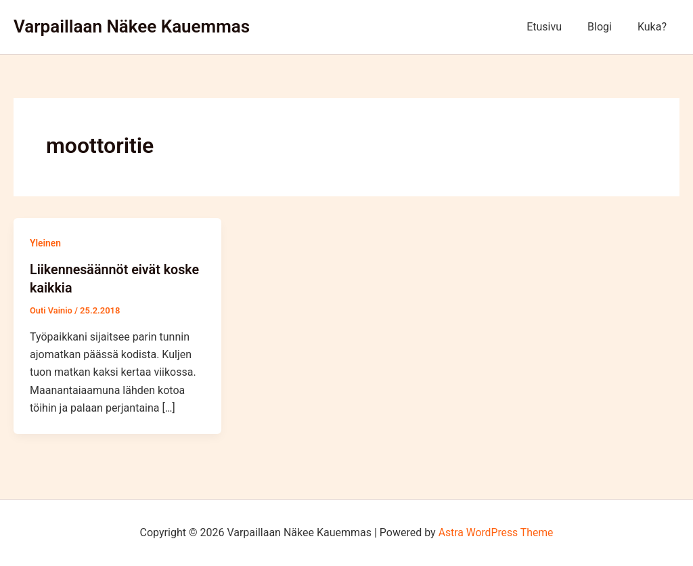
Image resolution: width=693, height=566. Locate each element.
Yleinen (46, 243)
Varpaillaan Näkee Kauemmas (132, 26)
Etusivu (554, 26)
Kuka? (654, 26)
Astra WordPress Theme (495, 531)
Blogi (606, 26)
